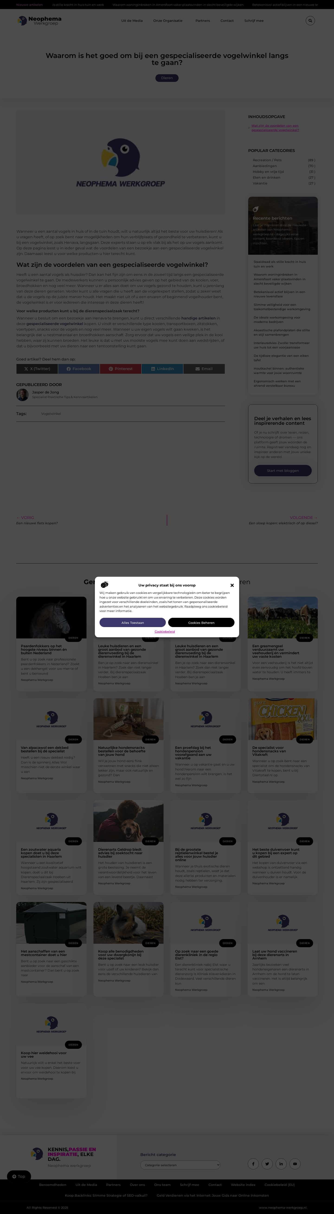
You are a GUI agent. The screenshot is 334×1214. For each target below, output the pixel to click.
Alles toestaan (133, 623)
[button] (232, 585)
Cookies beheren (201, 623)
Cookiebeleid (165, 631)
